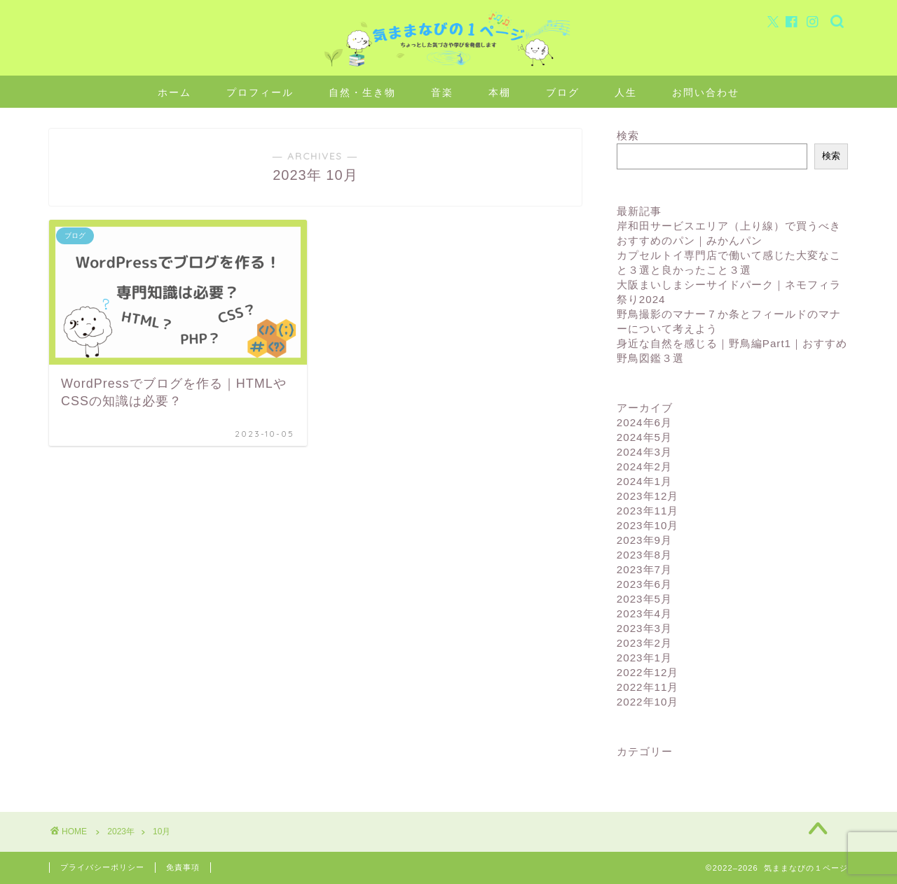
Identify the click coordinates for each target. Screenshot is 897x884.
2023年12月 (648, 496)
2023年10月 (648, 525)
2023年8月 (644, 555)
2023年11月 (648, 511)
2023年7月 (644, 569)
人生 (626, 92)
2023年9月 (644, 540)
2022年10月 (648, 702)
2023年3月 (644, 628)
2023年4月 (644, 613)
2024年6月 (644, 422)
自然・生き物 (362, 92)
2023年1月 (644, 658)
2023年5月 (644, 599)
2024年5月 (644, 437)
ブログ (563, 92)
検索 (628, 135)
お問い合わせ (705, 92)
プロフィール (260, 92)
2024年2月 (644, 466)
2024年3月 (644, 452)
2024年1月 (644, 481)
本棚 (499, 92)
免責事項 (183, 867)
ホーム (174, 92)
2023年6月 (644, 584)
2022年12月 (648, 672)
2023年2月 (644, 643)
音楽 (442, 92)
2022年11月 (648, 687)
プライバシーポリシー (102, 867)
